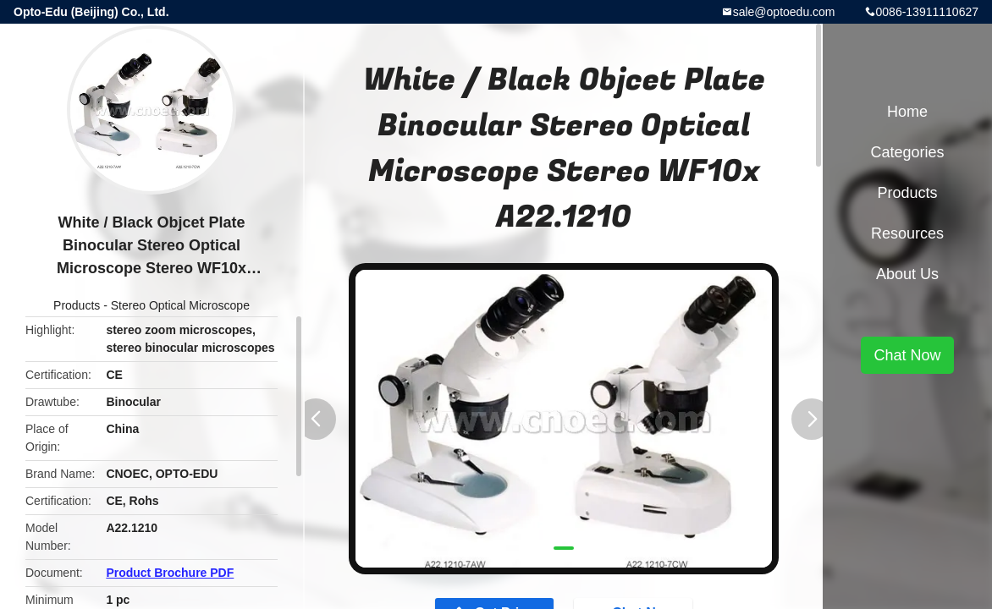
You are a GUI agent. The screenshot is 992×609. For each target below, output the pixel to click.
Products (76, 305)
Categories (907, 152)
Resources (907, 233)
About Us (907, 274)
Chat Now (907, 355)
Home (907, 111)
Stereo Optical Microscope (180, 305)
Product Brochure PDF (170, 572)
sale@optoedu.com (784, 12)
